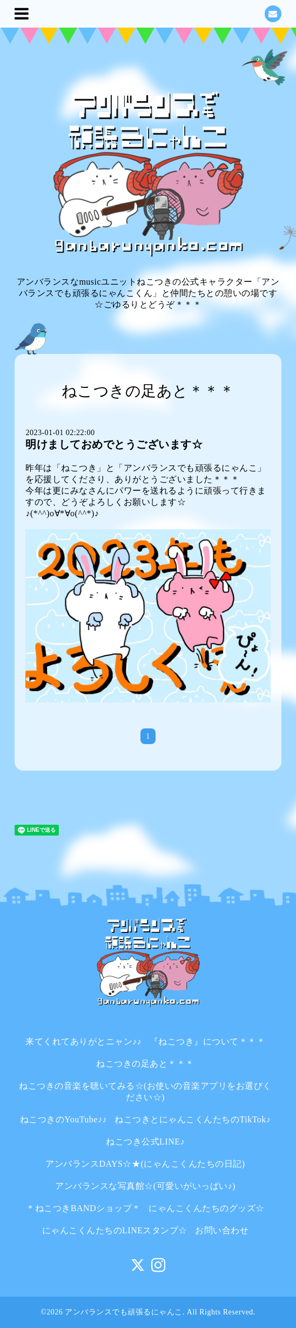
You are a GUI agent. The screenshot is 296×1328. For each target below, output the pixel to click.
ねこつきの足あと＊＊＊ (145, 1063)
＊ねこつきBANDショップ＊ (83, 1208)
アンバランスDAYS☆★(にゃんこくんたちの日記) (145, 1163)
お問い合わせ (221, 1230)
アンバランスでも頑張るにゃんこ (124, 1312)
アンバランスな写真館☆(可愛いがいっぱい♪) (145, 1186)
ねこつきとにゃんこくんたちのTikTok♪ (193, 1119)
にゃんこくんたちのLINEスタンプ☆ (114, 1230)
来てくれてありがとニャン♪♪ (83, 1041)
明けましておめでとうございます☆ (114, 444)
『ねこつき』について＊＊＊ (208, 1041)
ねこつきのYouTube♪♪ (63, 1119)
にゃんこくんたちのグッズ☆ (207, 1208)
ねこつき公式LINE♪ (145, 1141)
